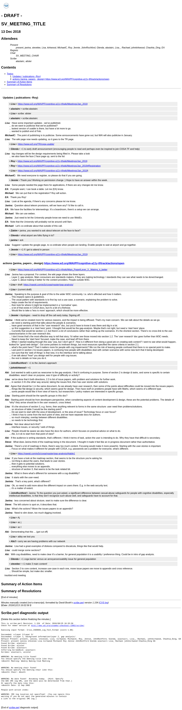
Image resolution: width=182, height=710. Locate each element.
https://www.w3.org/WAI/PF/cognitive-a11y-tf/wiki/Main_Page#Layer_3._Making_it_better (62, 269)
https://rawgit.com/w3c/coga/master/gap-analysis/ (48, 284)
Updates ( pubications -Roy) (27, 76)
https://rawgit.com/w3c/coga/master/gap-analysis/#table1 (46, 453)
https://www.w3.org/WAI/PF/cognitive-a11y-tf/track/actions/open (84, 263)
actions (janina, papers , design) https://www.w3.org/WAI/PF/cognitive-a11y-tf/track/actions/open (61, 79)
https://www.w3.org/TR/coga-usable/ (36, 144)
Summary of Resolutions (19, 84)
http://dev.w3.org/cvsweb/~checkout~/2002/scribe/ (57, 625)
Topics (10, 74)
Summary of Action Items (19, 82)
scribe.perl (78, 602)
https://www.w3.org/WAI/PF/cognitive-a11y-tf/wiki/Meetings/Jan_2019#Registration (59, 166)
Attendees (9, 38)
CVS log (104, 602)
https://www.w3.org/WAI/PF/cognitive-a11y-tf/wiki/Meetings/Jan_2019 (52, 104)
